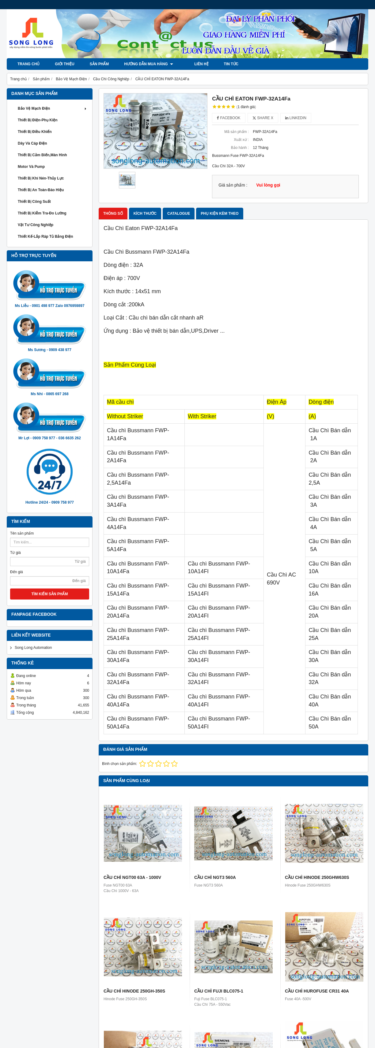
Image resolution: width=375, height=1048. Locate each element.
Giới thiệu (64, 64)
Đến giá (16, 572)
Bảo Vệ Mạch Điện (53, 108)
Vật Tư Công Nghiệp (35, 225)
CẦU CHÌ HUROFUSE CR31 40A (317, 991)
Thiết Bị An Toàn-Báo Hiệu (41, 190)
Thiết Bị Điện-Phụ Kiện (38, 120)
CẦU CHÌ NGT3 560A (215, 877)
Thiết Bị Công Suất (34, 201)
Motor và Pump (31, 167)
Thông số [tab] (113, 213)
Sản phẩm (99, 64)
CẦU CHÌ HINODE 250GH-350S (134, 991)
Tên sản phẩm (22, 533)
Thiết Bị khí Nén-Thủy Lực (41, 178)
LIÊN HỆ (195, 64)
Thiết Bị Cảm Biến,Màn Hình (42, 155)
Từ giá (15, 552)
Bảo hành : (240, 148)
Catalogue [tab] (178, 213)
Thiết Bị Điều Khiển (35, 132)
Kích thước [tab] (145, 213)
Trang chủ (28, 64)
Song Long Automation (33, 647)
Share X (262, 118)
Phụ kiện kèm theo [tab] (219, 213)
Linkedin (295, 118)
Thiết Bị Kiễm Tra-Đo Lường (42, 213)
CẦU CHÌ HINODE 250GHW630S (317, 877)
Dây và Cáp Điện (32, 143)
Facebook (228, 118)
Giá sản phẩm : (232, 185)
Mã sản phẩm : (236, 132)
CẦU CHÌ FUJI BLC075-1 (218, 991)
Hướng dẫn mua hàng (148, 64)
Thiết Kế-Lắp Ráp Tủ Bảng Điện (45, 236)
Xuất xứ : (241, 140)
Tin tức (225, 64)
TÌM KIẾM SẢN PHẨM (50, 594)
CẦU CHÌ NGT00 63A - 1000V (132, 877)
